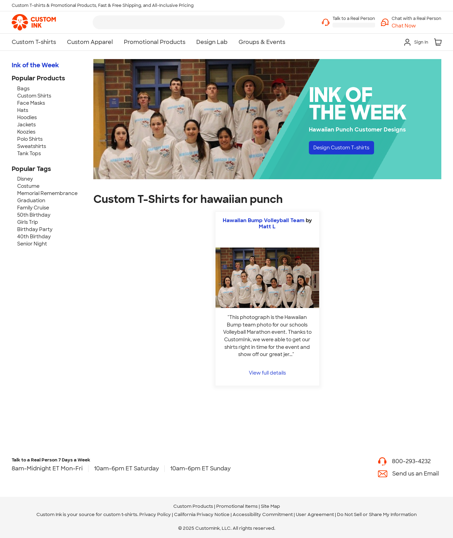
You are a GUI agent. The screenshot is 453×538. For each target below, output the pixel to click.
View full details (267, 372)
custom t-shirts (120, 514)
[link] (34, 22)
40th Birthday (34, 236)
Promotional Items (237, 506)
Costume (28, 186)
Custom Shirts (34, 96)
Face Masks (31, 103)
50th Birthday (33, 215)
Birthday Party (35, 229)
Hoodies (27, 117)
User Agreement (315, 514)
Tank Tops (29, 153)
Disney (25, 179)
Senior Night (32, 244)
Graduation (31, 200)
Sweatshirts (31, 146)
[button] (416, 26)
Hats (22, 110)
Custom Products (193, 506)
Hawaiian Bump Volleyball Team (263, 220)
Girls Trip (27, 222)
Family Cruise (33, 208)
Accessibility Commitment (263, 514)
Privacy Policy (155, 514)
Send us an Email (415, 473)
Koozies (26, 132)
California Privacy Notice (202, 514)
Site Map (270, 506)
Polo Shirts (30, 139)
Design (346, 148)
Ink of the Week (35, 65)
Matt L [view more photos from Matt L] (267, 226)
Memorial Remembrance (47, 193)
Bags (23, 88)
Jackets (26, 125)
